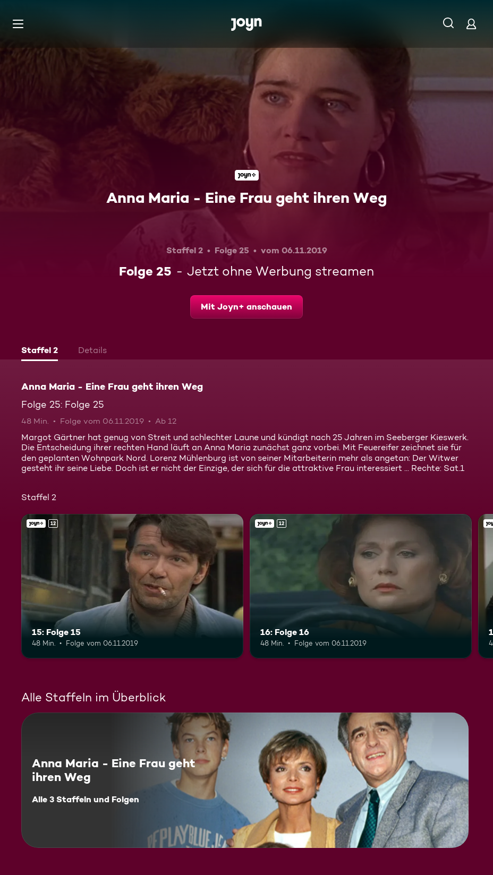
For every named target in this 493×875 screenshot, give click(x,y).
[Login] (471, 23)
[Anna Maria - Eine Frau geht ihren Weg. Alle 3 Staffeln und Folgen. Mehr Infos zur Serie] (245, 780)
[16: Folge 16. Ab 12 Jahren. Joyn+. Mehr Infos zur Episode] (361, 586)
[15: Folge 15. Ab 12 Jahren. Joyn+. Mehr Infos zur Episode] (132, 586)
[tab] (39, 351)
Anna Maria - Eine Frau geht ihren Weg (246, 197)
